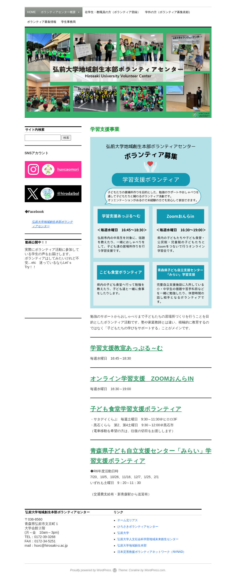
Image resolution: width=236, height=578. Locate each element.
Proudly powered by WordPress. (91, 570)
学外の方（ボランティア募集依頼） (168, 12)
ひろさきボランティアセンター (137, 526)
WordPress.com (154, 570)
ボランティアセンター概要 (60, 12)
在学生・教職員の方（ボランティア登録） (112, 12)
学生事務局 (68, 22)
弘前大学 (123, 533)
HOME (31, 12)
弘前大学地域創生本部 (131, 545)
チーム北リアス (127, 520)
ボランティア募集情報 (41, 22)
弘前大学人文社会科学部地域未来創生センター (148, 539)
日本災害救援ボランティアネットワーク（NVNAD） (151, 552)
